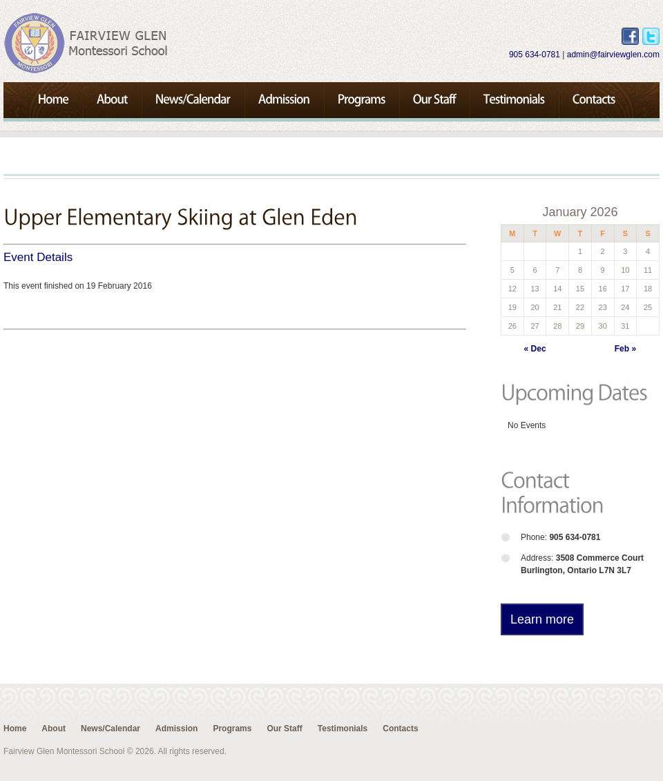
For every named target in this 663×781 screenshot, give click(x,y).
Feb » (625, 349)
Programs (232, 728)
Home (14, 728)
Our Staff (284, 728)
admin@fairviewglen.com (613, 54)
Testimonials (342, 728)
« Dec (535, 349)
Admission (176, 728)
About (53, 728)
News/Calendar (110, 728)
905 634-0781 (534, 54)
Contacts (400, 728)
